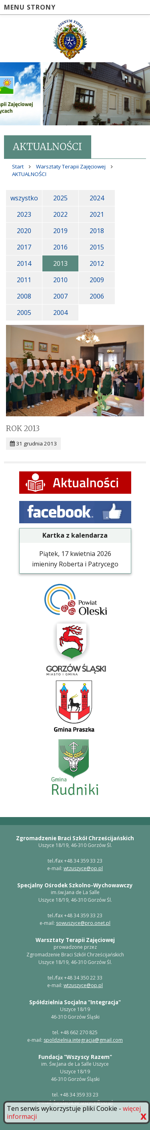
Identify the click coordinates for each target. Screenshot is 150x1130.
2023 (24, 214)
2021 (97, 214)
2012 (97, 263)
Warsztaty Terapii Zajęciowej (71, 166)
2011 (24, 279)
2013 (60, 263)
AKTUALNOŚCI (29, 174)
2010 (60, 279)
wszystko (24, 198)
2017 (24, 247)
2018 (97, 230)
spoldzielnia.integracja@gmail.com (83, 1040)
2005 (24, 312)
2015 (97, 247)
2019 (60, 230)
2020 (24, 230)
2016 (60, 247)
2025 (60, 198)
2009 (97, 279)
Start (18, 166)
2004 (60, 312)
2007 (60, 296)
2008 (24, 296)
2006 (97, 296)
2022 (60, 214)
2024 (97, 198)
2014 (24, 263)
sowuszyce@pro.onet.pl (83, 923)
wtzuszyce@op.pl (83, 868)
